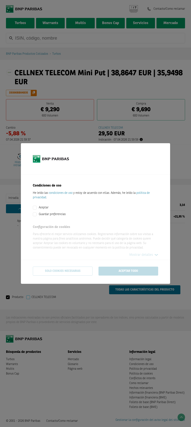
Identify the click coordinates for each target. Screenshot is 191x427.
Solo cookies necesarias (63, 271)
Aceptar (43, 207)
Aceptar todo (128, 271)
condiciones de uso (61, 193)
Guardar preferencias (52, 214)
